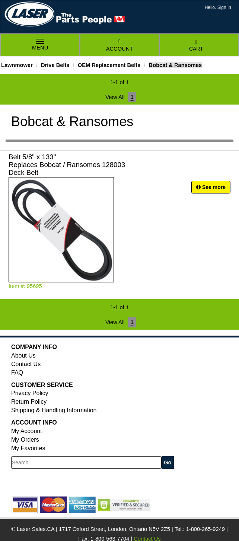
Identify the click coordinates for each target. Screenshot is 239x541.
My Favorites (28, 448)
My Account (26, 431)
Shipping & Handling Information (53, 410)
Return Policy (29, 401)
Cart (196, 45)
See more (211, 187)
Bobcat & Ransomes (175, 65)
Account (119, 45)
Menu (40, 45)
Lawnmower (17, 65)
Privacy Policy (29, 393)
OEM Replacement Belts (109, 65)
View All (114, 97)
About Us (23, 355)
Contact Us (26, 364)
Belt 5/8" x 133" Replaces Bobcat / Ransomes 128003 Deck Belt (67, 164)
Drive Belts (55, 65)
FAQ (17, 372)
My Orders (25, 439)
